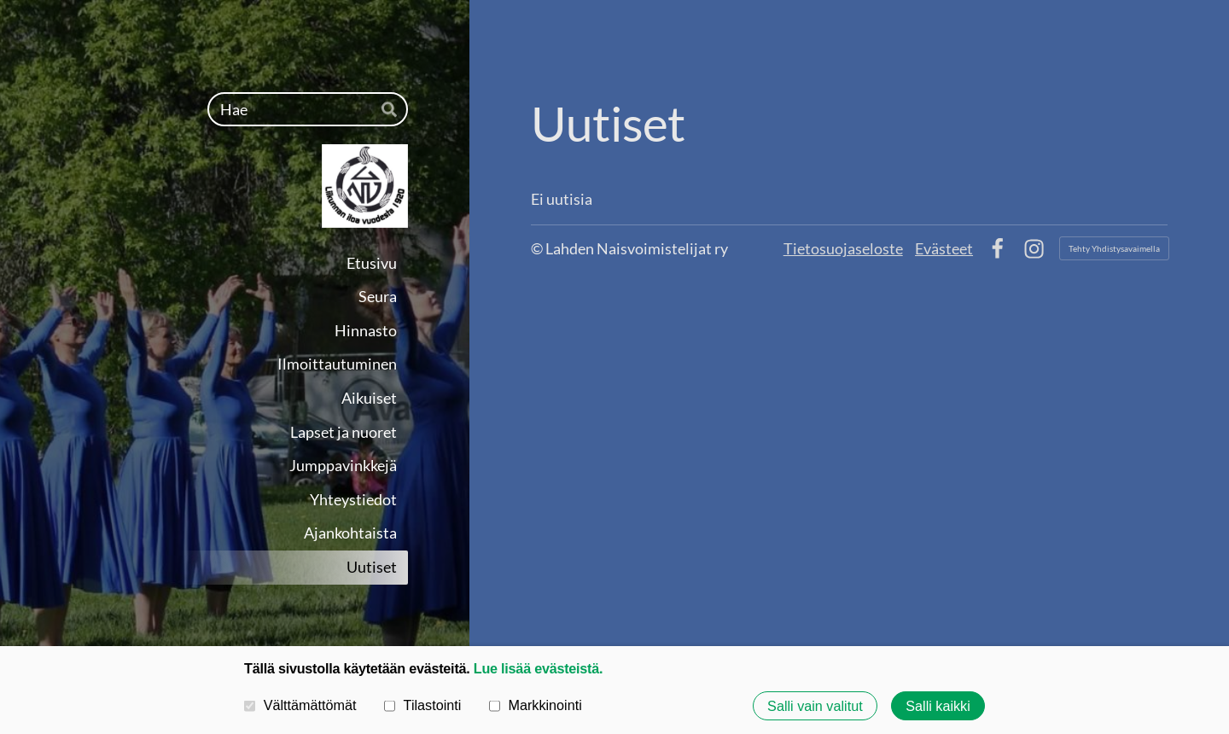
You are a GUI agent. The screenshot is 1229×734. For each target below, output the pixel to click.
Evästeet (944, 248)
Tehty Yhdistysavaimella (1114, 248)
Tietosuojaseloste (843, 248)
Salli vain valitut (815, 706)
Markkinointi (535, 705)
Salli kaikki (938, 706)
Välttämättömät (300, 705)
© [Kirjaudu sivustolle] (538, 248)
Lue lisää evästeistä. (538, 668)
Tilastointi (422, 705)
